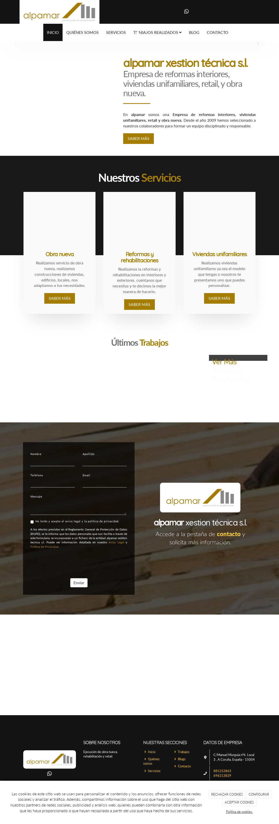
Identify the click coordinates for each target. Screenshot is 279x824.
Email (86, 475)
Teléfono (36, 475)
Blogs (179, 759)
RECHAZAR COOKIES (227, 794)
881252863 (222, 771)
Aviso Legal (115, 542)
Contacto (182, 766)
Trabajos (181, 752)
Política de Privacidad (44, 547)
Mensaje (36, 496)
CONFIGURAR (259, 794)
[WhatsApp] (186, 12)
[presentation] (67, 562)
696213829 (222, 776)
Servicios (152, 771)
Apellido (88, 454)
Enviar (78, 582)
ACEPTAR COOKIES (239, 802)
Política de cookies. (239, 812)
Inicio (53, 32)
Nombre (35, 454)
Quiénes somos (151, 761)
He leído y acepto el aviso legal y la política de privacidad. (74, 522)
